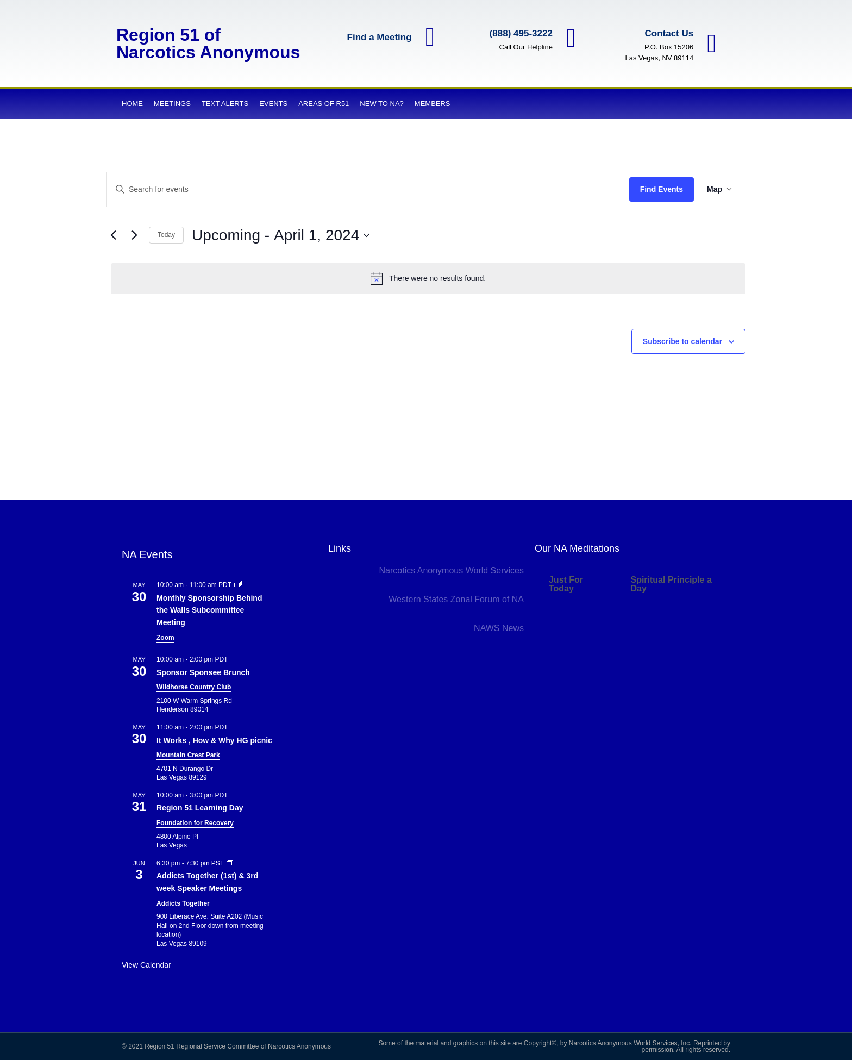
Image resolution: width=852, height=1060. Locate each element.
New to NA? (381, 103)
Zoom (165, 637)
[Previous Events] (113, 235)
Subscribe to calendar (682, 341)
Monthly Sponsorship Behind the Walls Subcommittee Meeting (209, 610)
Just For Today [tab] (566, 584)
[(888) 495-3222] (570, 38)
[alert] (428, 278)
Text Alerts (225, 103)
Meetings (172, 103)
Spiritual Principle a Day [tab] (670, 584)
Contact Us (667, 33)
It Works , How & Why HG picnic (214, 740)
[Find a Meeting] (429, 37)
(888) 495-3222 (519, 33)
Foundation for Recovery (195, 823)
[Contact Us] (711, 43)
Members (432, 103)
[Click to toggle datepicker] (280, 235)
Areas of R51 (323, 103)
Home (132, 103)
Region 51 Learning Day (199, 807)
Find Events (661, 189)
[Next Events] (134, 235)
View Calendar (146, 965)
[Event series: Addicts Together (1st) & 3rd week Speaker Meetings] (230, 863)
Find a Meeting (378, 38)
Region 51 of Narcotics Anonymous (208, 43)
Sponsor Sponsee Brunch (203, 672)
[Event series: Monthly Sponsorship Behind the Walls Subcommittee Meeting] (238, 585)
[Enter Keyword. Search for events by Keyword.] (368, 189)
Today (166, 235)
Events (273, 103)
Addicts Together (183, 903)
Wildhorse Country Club (193, 687)
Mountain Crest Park (188, 755)
